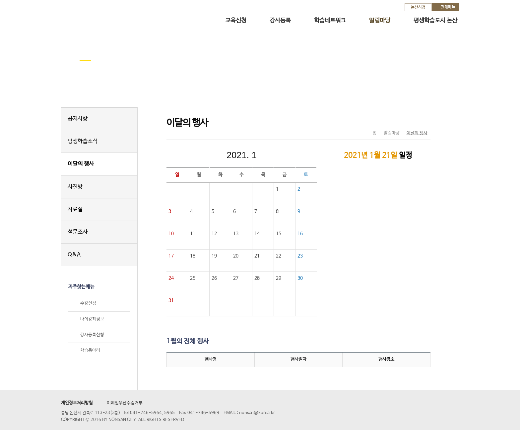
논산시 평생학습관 (108, 16)
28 (257, 278)
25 (192, 278)
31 (171, 300)
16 (300, 233)
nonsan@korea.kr (257, 412)
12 (214, 233)
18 (192, 256)
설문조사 (78, 232)
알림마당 (379, 20)
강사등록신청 (92, 334)
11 (192, 233)
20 (235, 256)
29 (278, 278)
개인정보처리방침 (77, 402)
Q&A (74, 255)
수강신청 (88, 303)
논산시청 (418, 7)
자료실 (75, 209)
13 (235, 233)
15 (278, 233)
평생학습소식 (83, 141)
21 (257, 256)
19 (214, 256)
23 (300, 256)
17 (171, 256)
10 (171, 233)
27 (235, 278)
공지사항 (78, 119)
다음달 (286, 155)
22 (278, 256)
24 (171, 278)
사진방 (75, 187)
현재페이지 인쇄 (423, 119)
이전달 (197, 155)
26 (214, 278)
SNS (409, 119)
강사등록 (280, 20)
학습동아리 (90, 350)
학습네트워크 (330, 20)
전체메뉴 (448, 7)
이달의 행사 (81, 164)
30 (300, 278)
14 (257, 233)
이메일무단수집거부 (125, 402)
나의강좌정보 (92, 319)
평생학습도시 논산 (435, 20)
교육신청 (235, 20)
